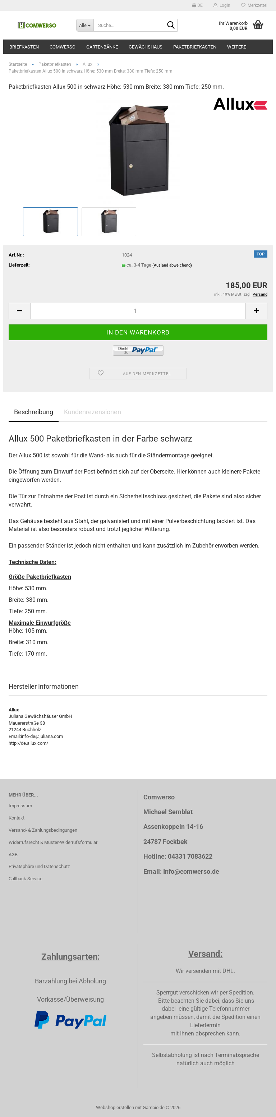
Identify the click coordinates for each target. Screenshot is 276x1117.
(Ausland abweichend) (172, 265)
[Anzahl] (138, 311)
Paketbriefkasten (194, 47)
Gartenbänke (102, 47)
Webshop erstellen (115, 1107)
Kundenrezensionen (92, 412)
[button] (197, 5)
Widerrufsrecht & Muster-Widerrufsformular (53, 842)
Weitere (236, 47)
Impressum (20, 805)
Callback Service (25, 878)
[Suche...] (84, 25)
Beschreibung (33, 412)
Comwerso (62, 47)
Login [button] (221, 5)
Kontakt (16, 818)
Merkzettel (254, 5)
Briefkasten (24, 47)
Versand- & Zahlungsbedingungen (43, 830)
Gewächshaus (145, 47)
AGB (13, 854)
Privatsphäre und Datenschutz (39, 866)
